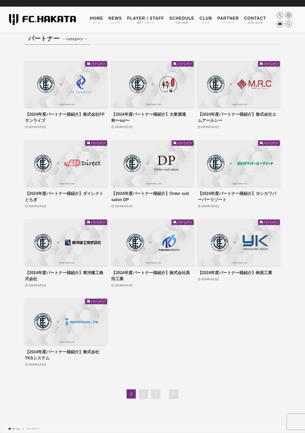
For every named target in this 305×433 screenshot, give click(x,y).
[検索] (288, 24)
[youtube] (280, 24)
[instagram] (288, 15)
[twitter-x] (280, 15)
